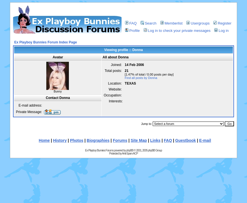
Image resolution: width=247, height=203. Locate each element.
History (60, 140)
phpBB (129, 150)
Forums (120, 140)
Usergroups (197, 23)
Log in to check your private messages (177, 30)
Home (44, 140)
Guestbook (185, 140)
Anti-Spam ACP (130, 153)
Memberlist (171, 23)
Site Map (139, 140)
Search (148, 23)
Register (222, 23)
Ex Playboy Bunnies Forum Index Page (45, 42)
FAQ (131, 23)
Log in (221, 30)
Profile (132, 30)
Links (155, 140)
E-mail (205, 140)
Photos (76, 140)
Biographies (98, 140)
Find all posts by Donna (141, 78)
